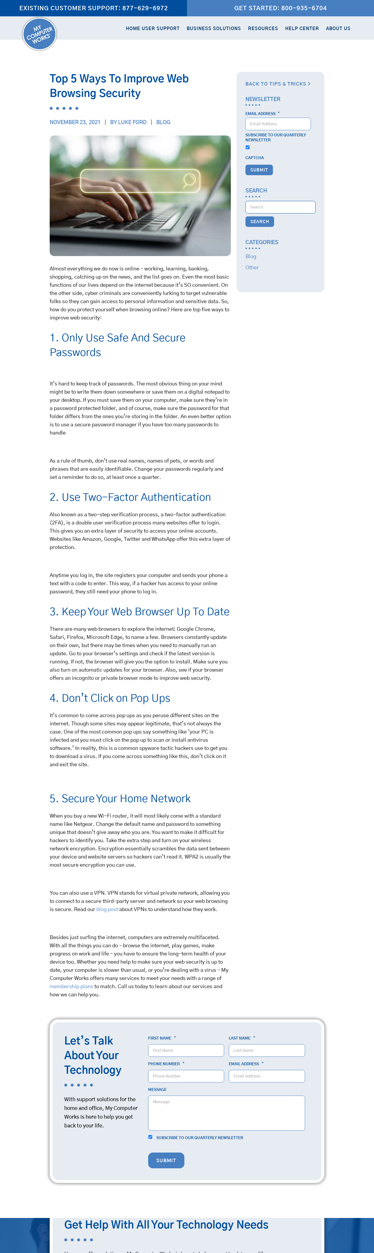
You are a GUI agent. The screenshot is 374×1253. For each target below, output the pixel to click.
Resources (263, 29)
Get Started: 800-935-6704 (280, 8)
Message (157, 1090)
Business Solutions (214, 29)
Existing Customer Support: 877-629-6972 (93, 8)
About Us (338, 29)
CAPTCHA (254, 158)
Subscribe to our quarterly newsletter (275, 137)
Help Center (302, 29)
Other (252, 267)
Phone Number (166, 1064)
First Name (162, 1038)
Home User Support (153, 29)
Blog (163, 122)
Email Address (262, 114)
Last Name (242, 1038)
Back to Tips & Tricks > (278, 84)
